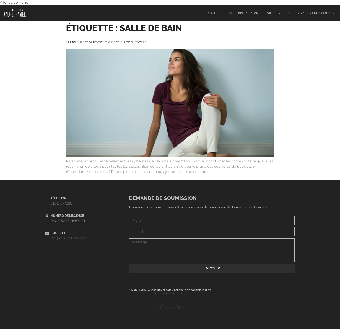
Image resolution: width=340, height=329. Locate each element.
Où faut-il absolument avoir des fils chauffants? (106, 42)
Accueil (213, 13)
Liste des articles (277, 13)
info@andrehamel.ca (69, 238)
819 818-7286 (61, 203)
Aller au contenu (14, 2)
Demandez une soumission (315, 13)
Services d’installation (242, 13)
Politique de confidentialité (192, 290)
